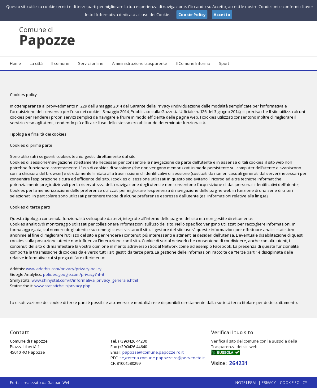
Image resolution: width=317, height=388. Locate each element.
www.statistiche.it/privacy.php (62, 286)
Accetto (222, 14)
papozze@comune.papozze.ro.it (153, 352)
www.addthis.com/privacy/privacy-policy (64, 269)
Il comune (60, 63)
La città (36, 63)
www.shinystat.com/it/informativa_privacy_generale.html (85, 280)
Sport (224, 63)
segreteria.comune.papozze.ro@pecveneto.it (162, 358)
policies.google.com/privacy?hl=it (73, 274)
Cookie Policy (293, 382)
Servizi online (90, 63)
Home (15, 63)
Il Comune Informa (193, 63)
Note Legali (246, 382)
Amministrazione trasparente (139, 63)
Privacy (269, 382)
